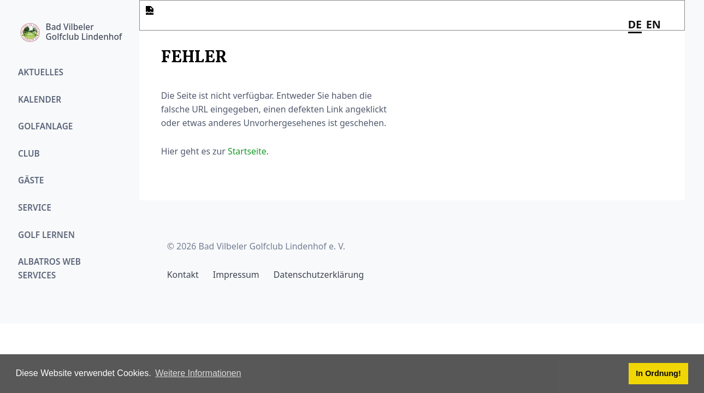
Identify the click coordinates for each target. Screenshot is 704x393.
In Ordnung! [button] (658, 373)
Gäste (31, 180)
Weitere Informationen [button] (198, 373)
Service (34, 207)
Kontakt (183, 275)
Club (29, 153)
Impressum (236, 275)
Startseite (247, 151)
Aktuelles (40, 72)
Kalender (39, 99)
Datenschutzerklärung (319, 275)
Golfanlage (45, 126)
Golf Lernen (46, 235)
